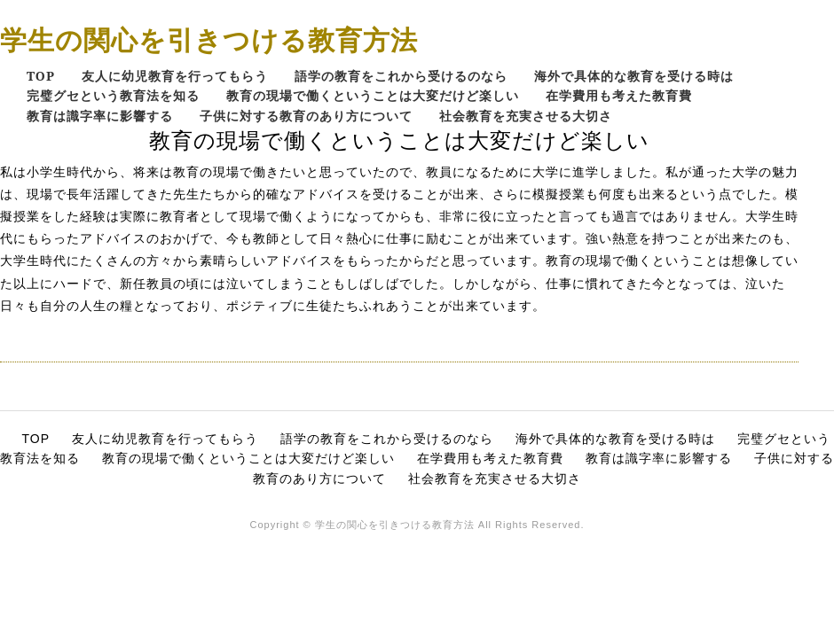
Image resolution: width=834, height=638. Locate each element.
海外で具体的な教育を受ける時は (634, 75)
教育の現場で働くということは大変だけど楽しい (372, 95)
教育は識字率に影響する (100, 115)
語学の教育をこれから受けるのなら (401, 75)
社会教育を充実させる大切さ (525, 115)
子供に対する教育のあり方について (306, 115)
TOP (41, 75)
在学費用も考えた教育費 (619, 95)
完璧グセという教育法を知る (113, 95)
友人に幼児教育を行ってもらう (175, 75)
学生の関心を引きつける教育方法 (209, 39)
